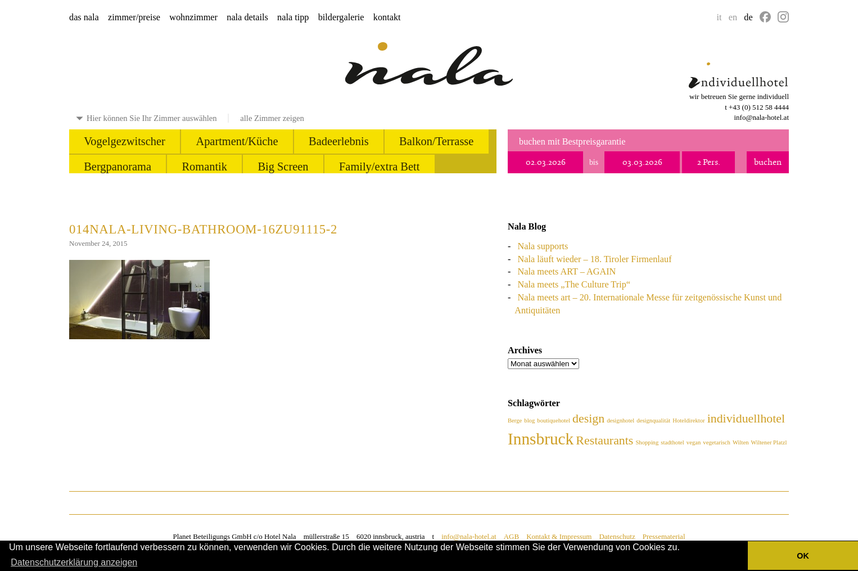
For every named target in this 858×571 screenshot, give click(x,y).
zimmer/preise (134, 17)
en (733, 17)
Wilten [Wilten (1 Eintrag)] (741, 442)
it (719, 17)
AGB (511, 536)
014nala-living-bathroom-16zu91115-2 (203, 229)
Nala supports (543, 246)
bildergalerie (341, 17)
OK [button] (803, 555)
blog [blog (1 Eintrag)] (529, 420)
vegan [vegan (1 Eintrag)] (694, 442)
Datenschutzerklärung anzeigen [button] (74, 562)
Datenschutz (617, 536)
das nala (84, 17)
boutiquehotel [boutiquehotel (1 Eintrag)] (553, 420)
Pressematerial (664, 536)
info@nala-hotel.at (761, 117)
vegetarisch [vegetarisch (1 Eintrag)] (716, 442)
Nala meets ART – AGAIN (567, 272)
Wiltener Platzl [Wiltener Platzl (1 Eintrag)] (769, 442)
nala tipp (293, 17)
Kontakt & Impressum (558, 536)
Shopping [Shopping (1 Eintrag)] (646, 442)
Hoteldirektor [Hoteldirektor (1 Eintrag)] (688, 420)
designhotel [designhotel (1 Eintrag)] (620, 420)
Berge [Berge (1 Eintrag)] (515, 420)
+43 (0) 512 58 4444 (759, 107)
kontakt (387, 17)
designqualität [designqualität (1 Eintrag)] (653, 420)
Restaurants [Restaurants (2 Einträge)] (604, 440)
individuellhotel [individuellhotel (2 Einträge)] (746, 418)
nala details (247, 17)
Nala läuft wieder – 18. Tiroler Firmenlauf (595, 259)
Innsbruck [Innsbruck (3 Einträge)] (540, 439)
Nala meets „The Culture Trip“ (574, 285)
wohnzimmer (193, 17)
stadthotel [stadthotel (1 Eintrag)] (672, 442)
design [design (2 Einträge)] (588, 418)
